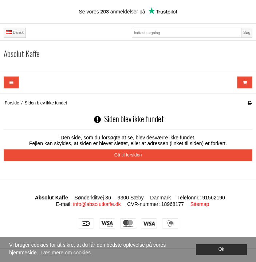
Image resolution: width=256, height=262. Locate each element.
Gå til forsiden (128, 155)
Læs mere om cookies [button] (65, 252)
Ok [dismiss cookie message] (221, 249)
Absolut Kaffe (22, 53)
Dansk (15, 32)
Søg (246, 32)
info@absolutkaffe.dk (97, 204)
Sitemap (199, 204)
